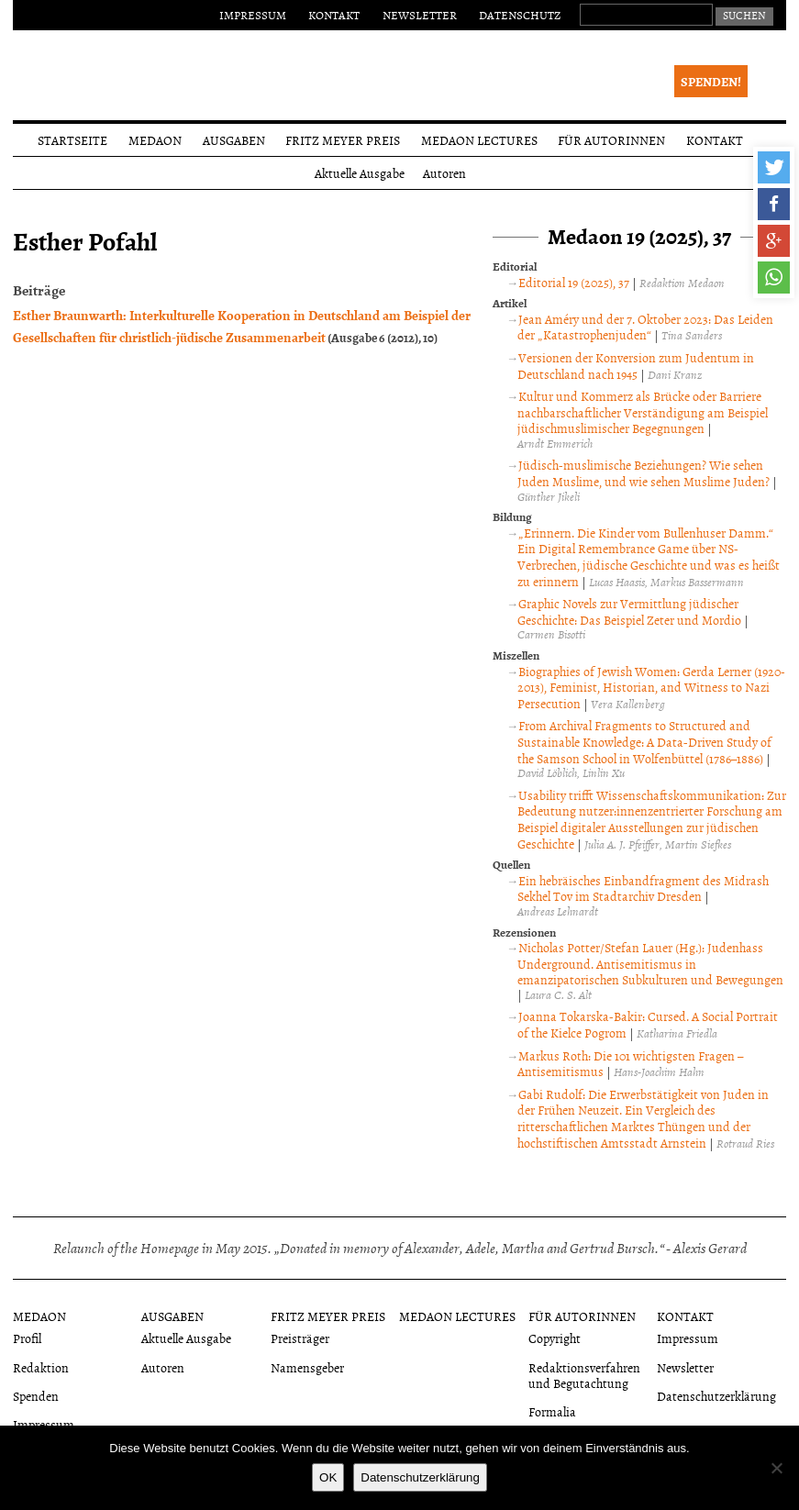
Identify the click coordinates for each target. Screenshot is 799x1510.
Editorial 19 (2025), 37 (573, 282)
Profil (27, 1338)
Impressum (252, 15)
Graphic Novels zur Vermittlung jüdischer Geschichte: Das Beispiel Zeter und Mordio (629, 611)
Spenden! (711, 81)
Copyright (554, 1338)
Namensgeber (307, 1367)
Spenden (36, 1395)
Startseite (72, 140)
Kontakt (334, 15)
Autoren (444, 173)
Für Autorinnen (611, 140)
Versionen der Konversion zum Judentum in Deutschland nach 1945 (635, 365)
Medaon (155, 140)
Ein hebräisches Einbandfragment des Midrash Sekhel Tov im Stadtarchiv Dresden (643, 888)
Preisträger (300, 1338)
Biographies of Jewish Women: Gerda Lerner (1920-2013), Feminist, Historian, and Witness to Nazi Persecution (651, 687)
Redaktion (41, 1367)
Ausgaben (234, 140)
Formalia (552, 1411)
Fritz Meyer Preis (342, 140)
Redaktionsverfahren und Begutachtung (584, 1375)
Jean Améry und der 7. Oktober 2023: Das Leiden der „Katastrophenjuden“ (645, 327)
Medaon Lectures (479, 140)
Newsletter (420, 15)
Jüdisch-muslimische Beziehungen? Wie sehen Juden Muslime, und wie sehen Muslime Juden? (643, 473)
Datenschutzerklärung (716, 1395)
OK (328, 1477)
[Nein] (776, 1468)
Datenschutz (519, 15)
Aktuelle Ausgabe (360, 173)
